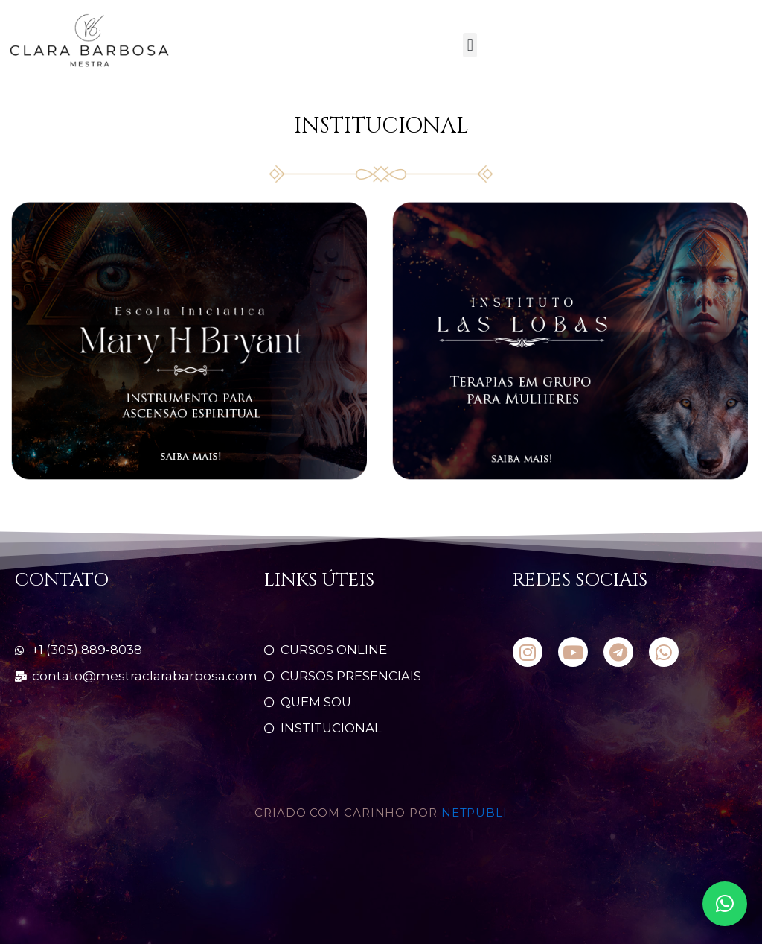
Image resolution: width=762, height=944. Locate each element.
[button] (470, 45)
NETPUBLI (474, 813)
